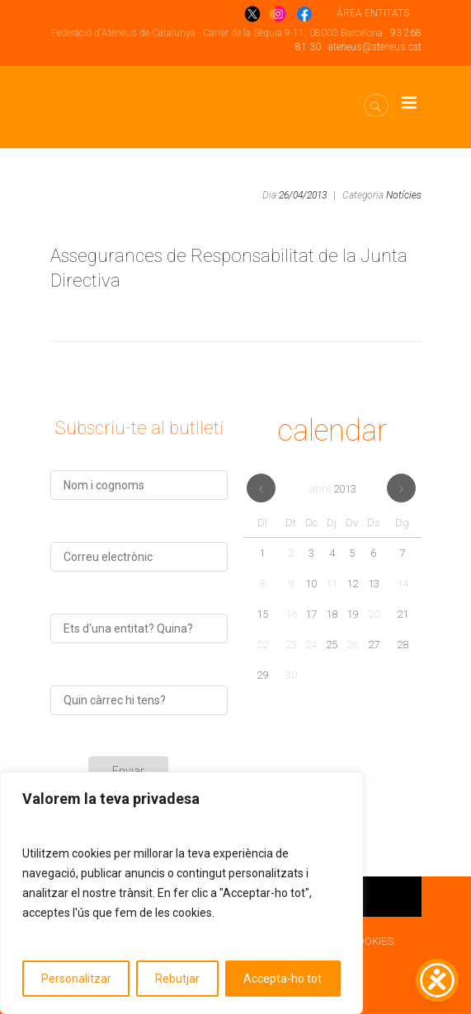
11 (331, 583)
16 (291, 614)
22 (262, 644)
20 (373, 614)
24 (311, 644)
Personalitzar (76, 978)
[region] (181, 893)
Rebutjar (177, 978)
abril (332, 489)
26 (352, 644)
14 (402, 583)
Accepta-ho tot (282, 978)
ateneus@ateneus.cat (375, 47)
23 (291, 644)
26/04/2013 (303, 195)
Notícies (404, 195)
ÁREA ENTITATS (373, 13)
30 (291, 675)
